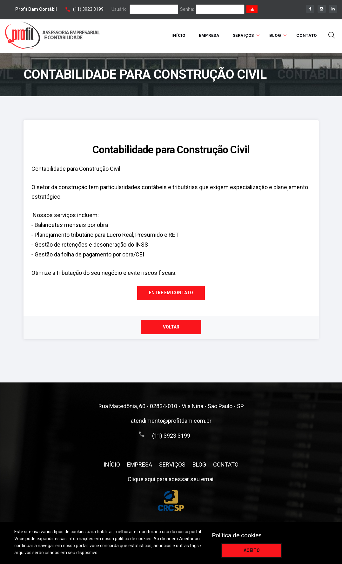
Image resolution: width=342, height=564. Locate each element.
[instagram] (322, 9)
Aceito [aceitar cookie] (252, 550)
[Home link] (52, 35)
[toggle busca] (331, 35)
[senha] (220, 9)
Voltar (171, 326)
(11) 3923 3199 (88, 9)
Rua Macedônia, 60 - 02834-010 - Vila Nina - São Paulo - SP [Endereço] (171, 406)
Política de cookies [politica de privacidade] (237, 535)
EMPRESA (209, 35)
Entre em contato (171, 292)
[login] (154, 9)
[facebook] (310, 9)
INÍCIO (178, 35)
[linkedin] (333, 9)
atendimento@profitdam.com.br (171, 420)
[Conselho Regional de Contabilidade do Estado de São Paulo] (171, 501)
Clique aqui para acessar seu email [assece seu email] (171, 479)
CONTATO (306, 35)
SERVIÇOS (243, 35)
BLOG (275, 35)
